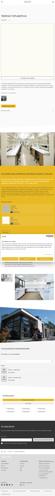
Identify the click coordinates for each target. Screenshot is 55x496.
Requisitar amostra (16, 212)
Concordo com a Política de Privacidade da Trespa (15, 443)
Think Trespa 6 (10, 408)
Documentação (4, 468)
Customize (27, 259)
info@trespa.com (44, 477)
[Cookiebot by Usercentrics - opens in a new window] (47, 236)
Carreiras (22, 463)
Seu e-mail (3, 436)
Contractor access (47, 491)
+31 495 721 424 (44, 470)
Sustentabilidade (5, 463)
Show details (47, 254)
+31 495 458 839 (44, 474)
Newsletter (3, 470)
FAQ (21, 468)
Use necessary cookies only (10, 259)
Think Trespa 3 (10, 411)
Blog (21, 470)
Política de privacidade (35, 491)
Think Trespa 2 (25, 411)
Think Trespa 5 (25, 408)
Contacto (22, 465)
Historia (3, 465)
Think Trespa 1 (41, 411)
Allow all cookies (45, 259)
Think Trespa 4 (41, 408)
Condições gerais (4, 491)
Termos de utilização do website (19, 491)
